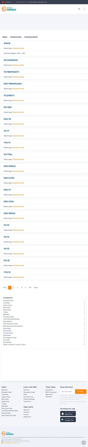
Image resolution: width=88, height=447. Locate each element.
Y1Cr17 (7, 142)
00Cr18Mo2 (9, 213)
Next (36, 287)
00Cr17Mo (9, 201)
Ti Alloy (4, 404)
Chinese (6, 2)
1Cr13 (6, 248)
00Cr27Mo (9, 178)
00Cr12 (7, 119)
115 (30, 287)
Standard (49, 397)
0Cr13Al (7, 107)
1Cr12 (6, 237)
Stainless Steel (18, 48)
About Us (27, 410)
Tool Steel (5, 394)
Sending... (80, 391)
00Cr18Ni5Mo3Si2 (13, 83)
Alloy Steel (5, 399)
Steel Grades (14, 441)
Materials (5, 390)
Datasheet (49, 390)
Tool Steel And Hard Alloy (10, 411)
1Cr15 (6, 225)
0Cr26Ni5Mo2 (11, 60)
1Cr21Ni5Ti (9, 95)
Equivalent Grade (29, 392)
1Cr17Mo (8, 154)
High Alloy (5, 406)
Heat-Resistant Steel (9, 415)
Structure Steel (7, 408)
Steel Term (27, 401)
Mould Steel (5, 401)
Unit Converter (28, 397)
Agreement (27, 417)
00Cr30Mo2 (10, 166)
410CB (7, 43)
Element (26, 390)
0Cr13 (7, 260)
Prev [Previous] (4, 287)
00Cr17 (7, 190)
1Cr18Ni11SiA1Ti (11, 72)
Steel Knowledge (29, 399)
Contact (26, 412)
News (25, 394)
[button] (68, 413)
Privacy (26, 414)
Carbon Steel (6, 397)
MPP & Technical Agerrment (51, 393)
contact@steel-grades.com (37, 2)
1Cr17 (6, 131)
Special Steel (6, 413)
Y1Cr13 (7, 272)
